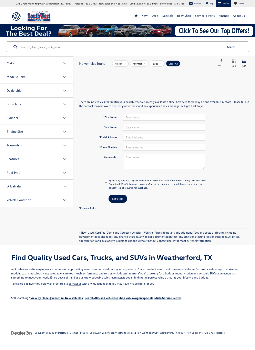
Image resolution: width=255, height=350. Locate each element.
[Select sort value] (221, 63)
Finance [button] (224, 16)
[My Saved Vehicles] (239, 3)
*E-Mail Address (108, 137)
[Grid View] (233, 63)
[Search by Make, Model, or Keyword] (121, 47)
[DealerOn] (21, 332)
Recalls (221, 332)
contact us (75, 283)
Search (231, 46)
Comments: (110, 157)
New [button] (145, 16)
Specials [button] (167, 16)
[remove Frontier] (139, 63)
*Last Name (110, 127)
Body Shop (184, 16)
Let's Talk (117, 199)
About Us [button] (239, 16)
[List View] (244, 63)
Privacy (84, 332)
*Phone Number (108, 147)
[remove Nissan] (120, 63)
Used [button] (155, 16)
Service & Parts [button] (205, 16)
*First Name (110, 117)
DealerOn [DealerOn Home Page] (63, 332)
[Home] (136, 15)
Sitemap (74, 332)
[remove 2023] (157, 63)
